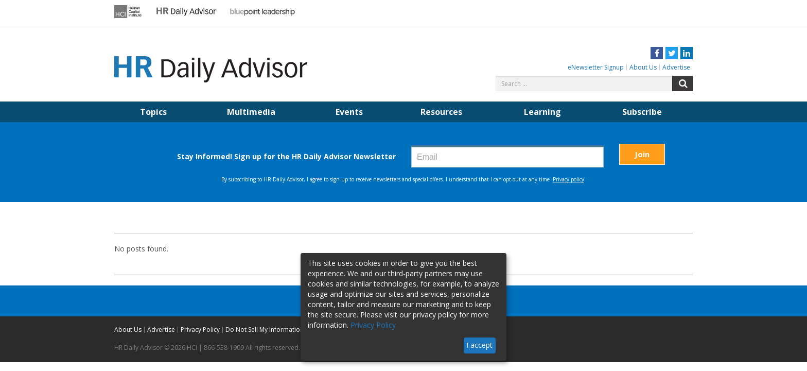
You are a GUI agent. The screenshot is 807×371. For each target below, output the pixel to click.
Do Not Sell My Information (264, 329)
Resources (441, 111)
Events (349, 111)
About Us (643, 67)
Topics (153, 111)
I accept (479, 345)
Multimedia (251, 111)
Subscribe (642, 111)
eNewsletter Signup (596, 67)
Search (682, 83)
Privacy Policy (200, 329)
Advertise (676, 67)
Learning (542, 111)
